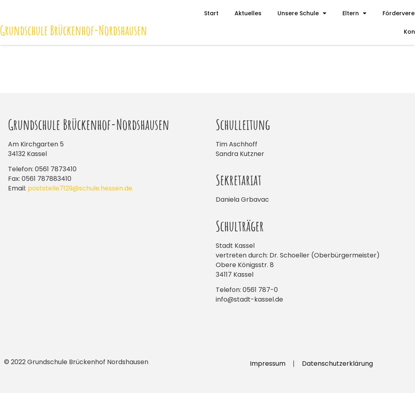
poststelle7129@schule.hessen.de (80, 188)
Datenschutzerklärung (337, 363)
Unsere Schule (301, 13)
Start (211, 13)
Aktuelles (248, 13)
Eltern (354, 13)
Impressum (267, 363)
